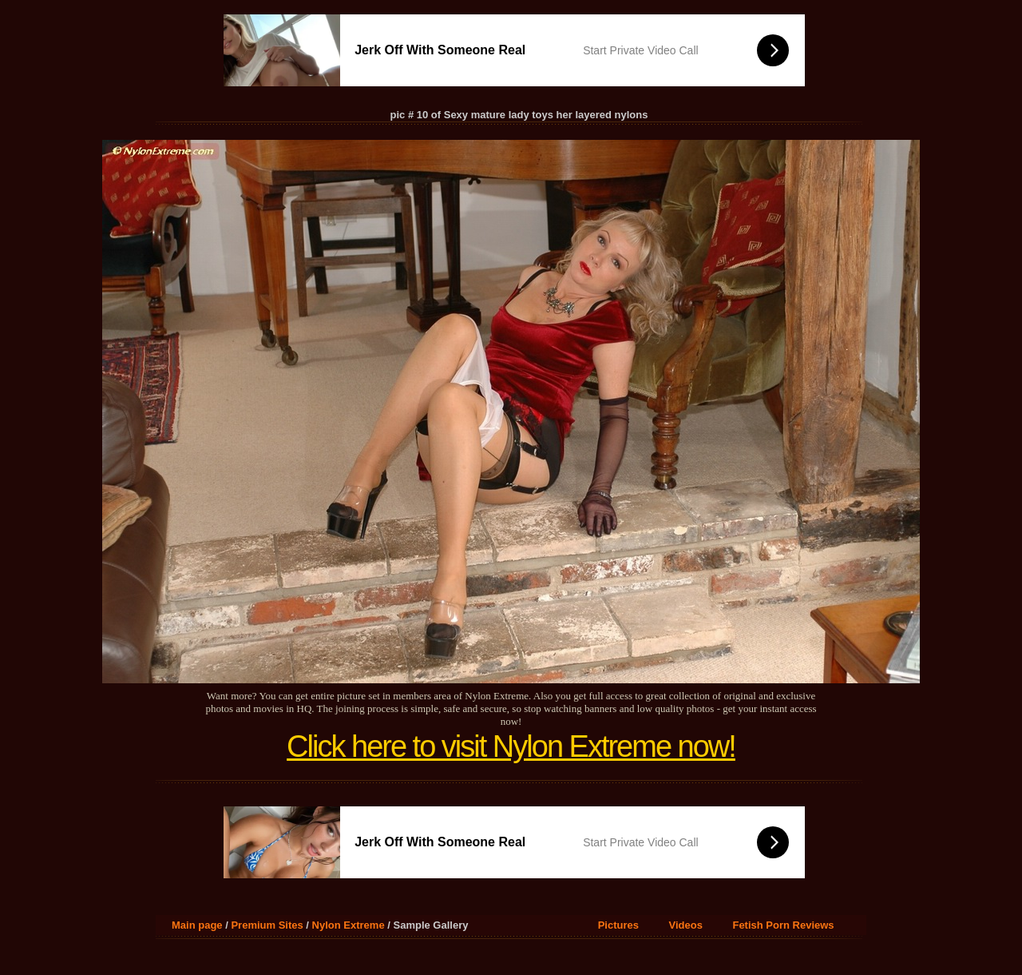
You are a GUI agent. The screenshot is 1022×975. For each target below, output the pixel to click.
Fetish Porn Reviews (783, 925)
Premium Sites (267, 925)
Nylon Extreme (348, 925)
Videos (686, 925)
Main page (197, 925)
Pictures (618, 925)
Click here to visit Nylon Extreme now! (511, 746)
